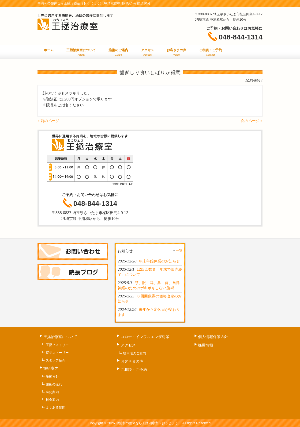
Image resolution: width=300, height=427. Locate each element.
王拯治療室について (60, 337)
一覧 (179, 250)
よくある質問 (55, 407)
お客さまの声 (132, 361)
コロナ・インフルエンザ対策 (145, 337)
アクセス (128, 345)
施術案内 (50, 368)
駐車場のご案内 (134, 353)
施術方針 (52, 376)
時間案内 (52, 392)
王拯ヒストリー (57, 345)
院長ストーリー (57, 352)
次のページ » (251, 121)
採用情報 (205, 345)
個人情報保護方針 (213, 337)
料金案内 (52, 400)
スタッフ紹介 (55, 360)
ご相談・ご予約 (134, 370)
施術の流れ (54, 384)
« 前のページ (48, 121)
